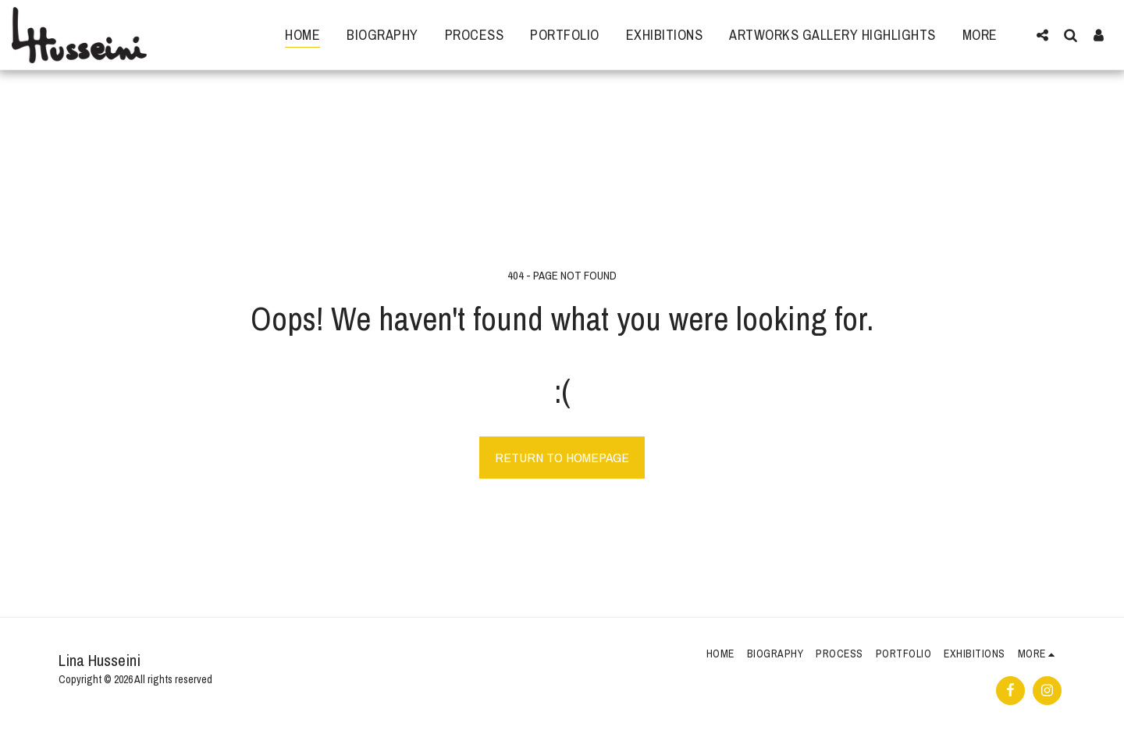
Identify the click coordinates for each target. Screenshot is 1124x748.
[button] (1042, 34)
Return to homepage (562, 457)
